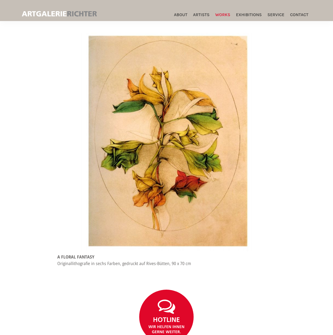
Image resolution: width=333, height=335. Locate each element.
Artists (201, 14)
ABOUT (180, 14)
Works (222, 14)
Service (275, 14)
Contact (299, 14)
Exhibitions (249, 14)
